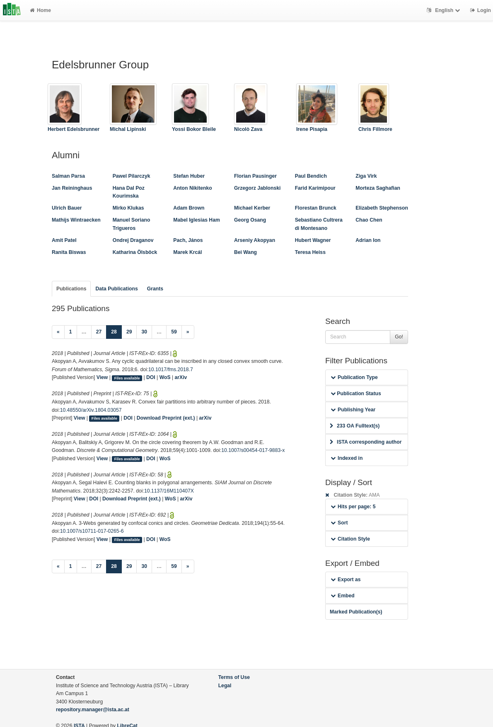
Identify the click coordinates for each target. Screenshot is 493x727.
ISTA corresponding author (366, 442)
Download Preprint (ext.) (166, 418)
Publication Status (356, 393)
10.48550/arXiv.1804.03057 (91, 410)
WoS (165, 377)
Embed (343, 596)
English (444, 10)
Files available (127, 378)
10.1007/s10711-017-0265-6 (92, 531)
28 (116, 331)
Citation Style (350, 539)
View (102, 377)
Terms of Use (234, 677)
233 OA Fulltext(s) (354, 426)
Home (40, 10)
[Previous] (58, 332)
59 (174, 332)
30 (144, 332)
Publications (71, 289)
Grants (155, 289)
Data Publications (116, 289)
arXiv (181, 377)
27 (99, 332)
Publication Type (354, 377)
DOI (150, 377)
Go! (399, 337)
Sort (339, 523)
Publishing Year (353, 410)
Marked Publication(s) (356, 612)
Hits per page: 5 (353, 507)
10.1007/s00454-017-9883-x (253, 450)
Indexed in (346, 458)
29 (129, 332)
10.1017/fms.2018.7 (170, 369)
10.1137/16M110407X (169, 491)
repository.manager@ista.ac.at (92, 710)
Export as (346, 579)
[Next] (187, 332)
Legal (225, 685)
